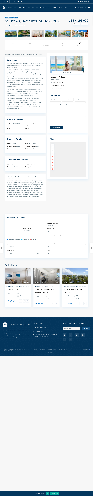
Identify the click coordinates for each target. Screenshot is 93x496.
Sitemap (50, 352)
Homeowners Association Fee (54, 236)
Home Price (10, 243)
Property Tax (50, 228)
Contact (66, 7)
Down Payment (11, 250)
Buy (20, 7)
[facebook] (4, 1)
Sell (29, 7)
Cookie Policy (52, 350)
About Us (43, 7)
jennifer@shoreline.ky (59, 85)
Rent (24, 7)
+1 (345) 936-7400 (80, 8)
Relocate (35, 7)
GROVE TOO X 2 (12, 290)
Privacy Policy (63, 350)
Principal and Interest (52, 223)
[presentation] (63, 121)
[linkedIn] (14, 1)
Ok (47, 493)
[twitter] (8, 1)
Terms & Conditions (40, 350)
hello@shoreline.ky (40, 331)
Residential (80, 46)
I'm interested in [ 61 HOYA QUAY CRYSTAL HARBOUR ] (68, 109)
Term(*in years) (51, 243)
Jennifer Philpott (58, 77)
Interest (49, 250)
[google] (11, 1)
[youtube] (18, 1)
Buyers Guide (57, 7)
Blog (49, 7)
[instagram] (21, 1)
